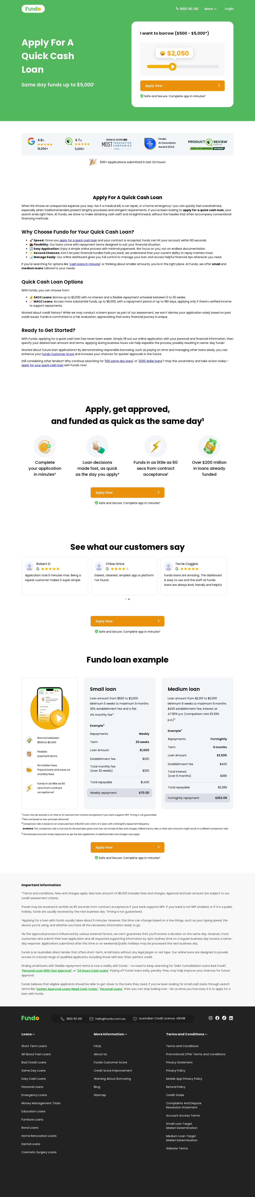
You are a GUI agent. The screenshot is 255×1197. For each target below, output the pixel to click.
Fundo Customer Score (58, 354)
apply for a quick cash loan (78, 240)
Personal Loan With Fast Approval (46, 971)
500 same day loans (119, 361)
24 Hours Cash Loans (92, 971)
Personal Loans (111, 989)
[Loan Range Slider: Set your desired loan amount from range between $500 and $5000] (183, 66)
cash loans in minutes (85, 264)
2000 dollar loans (150, 361)
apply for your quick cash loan (42, 365)
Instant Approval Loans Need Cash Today (66, 989)
